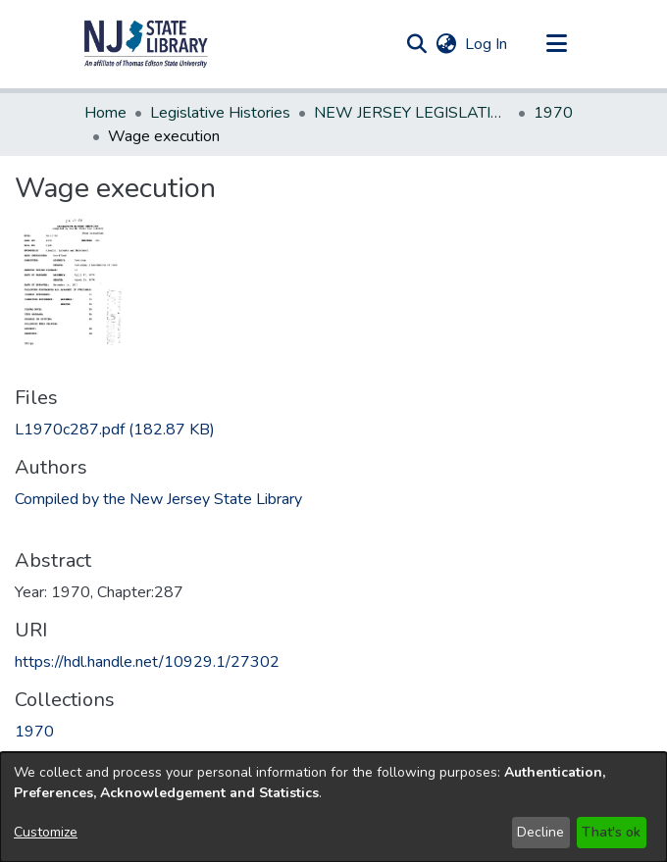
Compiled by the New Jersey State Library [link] (158, 499)
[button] (146, 44)
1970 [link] (553, 113)
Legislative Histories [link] (220, 113)
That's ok (611, 832)
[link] (115, 429)
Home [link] (105, 113)
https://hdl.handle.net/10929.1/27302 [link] (147, 662)
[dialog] (333, 807)
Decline (540, 832)
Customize (45, 832)
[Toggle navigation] (556, 44)
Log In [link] (487, 44)
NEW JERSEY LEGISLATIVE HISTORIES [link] (412, 113)
